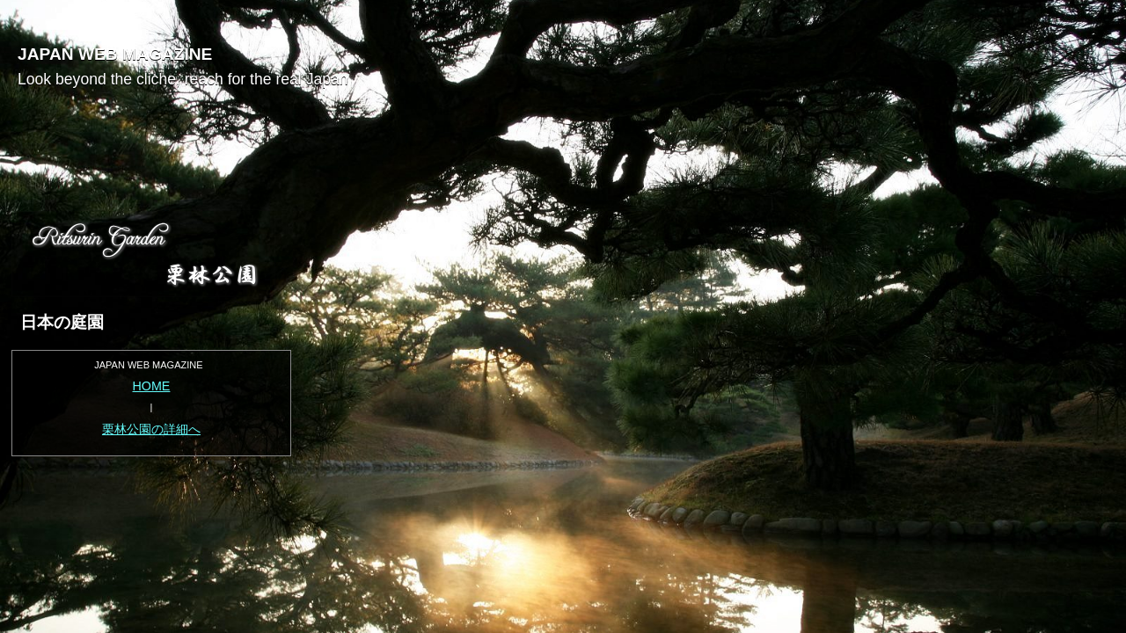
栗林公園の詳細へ (151, 429)
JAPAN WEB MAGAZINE (115, 54)
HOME (152, 386)
